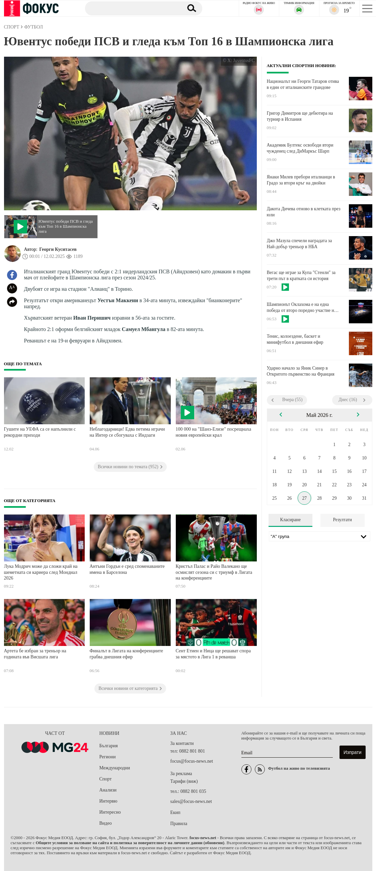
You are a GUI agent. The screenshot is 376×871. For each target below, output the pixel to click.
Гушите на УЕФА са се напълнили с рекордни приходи (40, 432)
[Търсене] (131, 8)
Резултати (342, 519)
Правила (178, 823)
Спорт (105, 778)
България (108, 745)
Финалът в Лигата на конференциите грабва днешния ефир (126, 653)
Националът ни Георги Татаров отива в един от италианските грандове (303, 84)
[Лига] (319, 536)
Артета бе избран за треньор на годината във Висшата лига (35, 653)
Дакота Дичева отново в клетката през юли (304, 211)
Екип (175, 812)
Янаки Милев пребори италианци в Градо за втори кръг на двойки (301, 179)
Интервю (108, 801)
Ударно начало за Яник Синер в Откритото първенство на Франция (300, 371)
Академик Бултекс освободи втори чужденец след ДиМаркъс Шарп (300, 148)
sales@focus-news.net (191, 801)
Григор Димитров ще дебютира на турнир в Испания (300, 116)
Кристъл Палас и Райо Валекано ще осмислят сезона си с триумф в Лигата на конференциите (214, 572)
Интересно (110, 812)
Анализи (108, 790)
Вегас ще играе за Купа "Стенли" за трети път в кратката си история (301, 275)
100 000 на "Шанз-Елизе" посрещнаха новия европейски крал (213, 432)
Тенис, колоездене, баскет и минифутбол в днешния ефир (295, 339)
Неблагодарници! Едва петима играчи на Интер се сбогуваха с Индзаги (127, 432)
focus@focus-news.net (191, 761)
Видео (105, 823)
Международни (114, 767)
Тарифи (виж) (184, 781)
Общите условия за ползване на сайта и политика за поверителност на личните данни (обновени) (130, 842)
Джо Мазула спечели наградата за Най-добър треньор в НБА (299, 243)
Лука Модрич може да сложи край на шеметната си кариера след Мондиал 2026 (41, 572)
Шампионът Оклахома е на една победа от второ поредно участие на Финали (301, 307)
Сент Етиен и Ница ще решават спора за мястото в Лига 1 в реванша (213, 653)
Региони (107, 756)
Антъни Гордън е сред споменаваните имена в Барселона (127, 569)
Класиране (290, 519)
